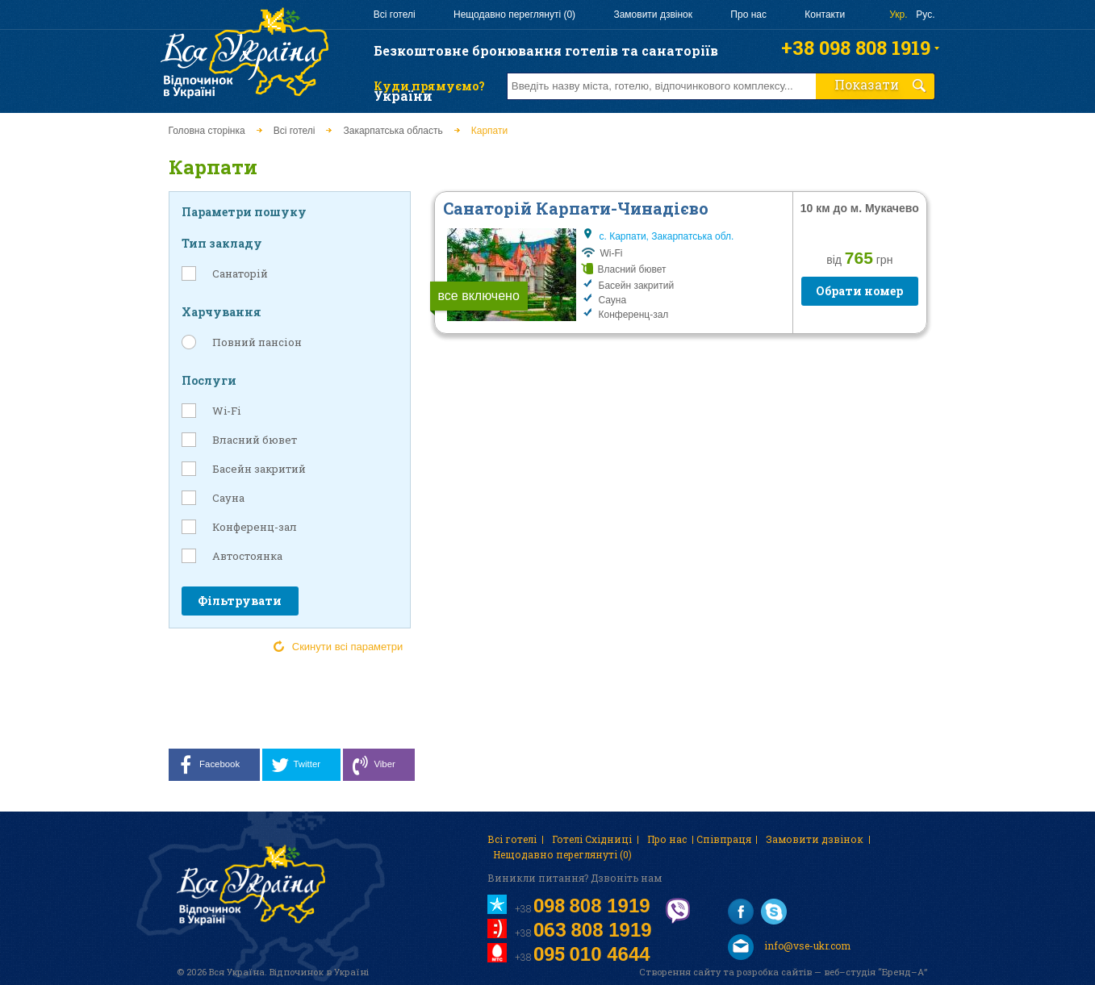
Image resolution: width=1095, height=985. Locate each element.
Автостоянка (247, 556)
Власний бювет (254, 439)
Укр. (898, 14)
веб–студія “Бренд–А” (875, 972)
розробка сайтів (774, 972)
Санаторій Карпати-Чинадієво (575, 208)
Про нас (748, 14)
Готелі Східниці (592, 839)
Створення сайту (680, 972)
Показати (880, 84)
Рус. (925, 14)
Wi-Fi (226, 410)
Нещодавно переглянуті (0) (514, 14)
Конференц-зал (254, 527)
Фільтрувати (240, 600)
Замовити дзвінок (652, 14)
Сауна (228, 497)
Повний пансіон (257, 342)
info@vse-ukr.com (789, 947)
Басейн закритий (259, 468)
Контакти (825, 14)
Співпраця (723, 839)
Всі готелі (395, 14)
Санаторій (240, 273)
